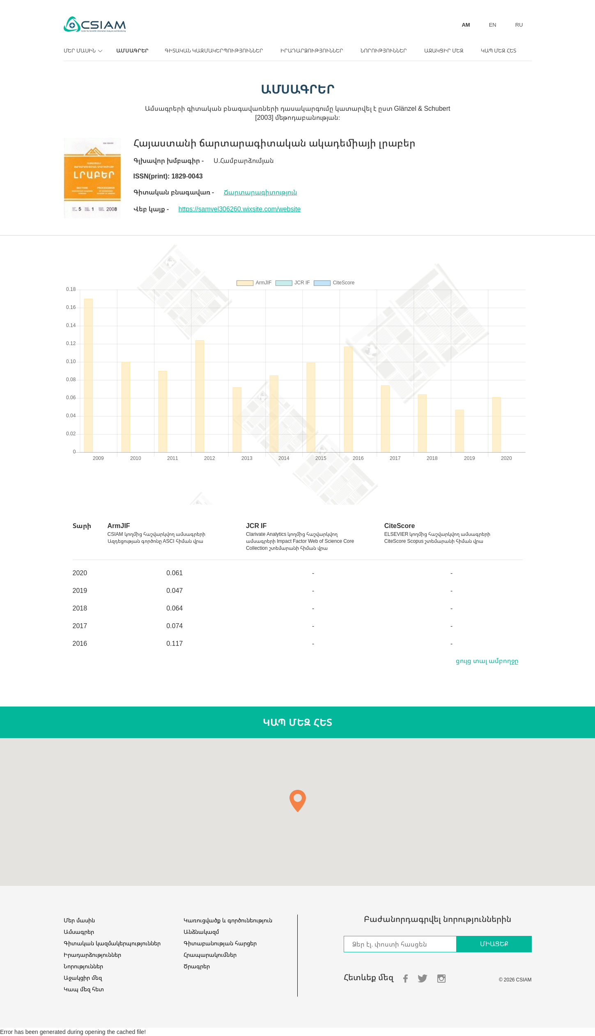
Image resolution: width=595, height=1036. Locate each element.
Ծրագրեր (197, 966)
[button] (297, 801)
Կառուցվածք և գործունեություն (228, 920)
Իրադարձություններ (311, 50)
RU (519, 24)
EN (492, 24)
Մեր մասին (82, 50)
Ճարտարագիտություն (260, 192)
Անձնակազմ (201, 931)
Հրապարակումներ (210, 954)
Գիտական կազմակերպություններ (214, 50)
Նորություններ (384, 50)
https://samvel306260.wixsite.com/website (240, 208)
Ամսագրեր (132, 50)
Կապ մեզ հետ (498, 50)
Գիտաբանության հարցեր (220, 943)
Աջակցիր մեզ (444, 50)
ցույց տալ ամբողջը (487, 660)
